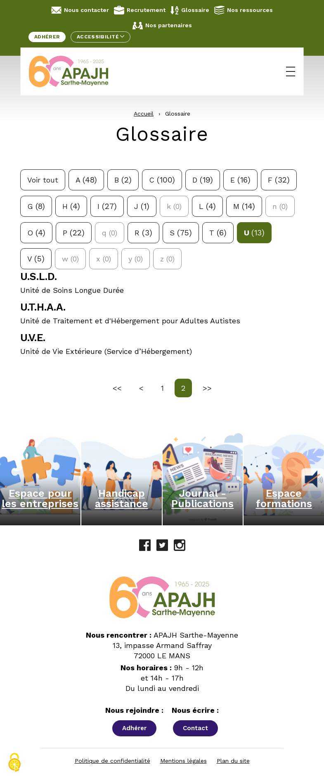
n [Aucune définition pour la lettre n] (280, 206)
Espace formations (284, 498)
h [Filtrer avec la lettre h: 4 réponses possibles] (71, 206)
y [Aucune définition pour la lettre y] (135, 258)
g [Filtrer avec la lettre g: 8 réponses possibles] (36, 206)
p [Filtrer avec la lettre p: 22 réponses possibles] (74, 232)
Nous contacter (80, 10)
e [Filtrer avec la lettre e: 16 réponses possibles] (240, 180)
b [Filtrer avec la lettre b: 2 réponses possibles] (123, 180)
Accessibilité (100, 37)
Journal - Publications (202, 498)
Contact (195, 728)
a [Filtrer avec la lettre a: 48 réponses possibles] (86, 180)
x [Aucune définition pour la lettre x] (103, 258)
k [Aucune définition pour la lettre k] (174, 206)
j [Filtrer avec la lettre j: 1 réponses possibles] (141, 206)
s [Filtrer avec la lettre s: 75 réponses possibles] (181, 232)
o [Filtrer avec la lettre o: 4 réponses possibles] (36, 232)
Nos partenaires (162, 25)
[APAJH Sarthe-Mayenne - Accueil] (74, 71)
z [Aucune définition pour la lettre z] (167, 258)
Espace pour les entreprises (40, 498)
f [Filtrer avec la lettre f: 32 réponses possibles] (279, 180)
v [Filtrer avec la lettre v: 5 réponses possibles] (36, 258)
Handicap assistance (121, 498)
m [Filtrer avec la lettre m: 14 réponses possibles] (244, 206)
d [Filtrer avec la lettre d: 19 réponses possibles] (202, 180)
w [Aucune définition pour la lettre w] (70, 258)
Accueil (144, 113)
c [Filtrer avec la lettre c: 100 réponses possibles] (162, 180)
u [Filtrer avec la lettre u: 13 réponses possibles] (254, 232)
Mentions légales (183, 760)
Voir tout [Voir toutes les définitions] (42, 180)
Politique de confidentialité (112, 760)
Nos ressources (243, 10)
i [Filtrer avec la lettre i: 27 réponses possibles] (107, 206)
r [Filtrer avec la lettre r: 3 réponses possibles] (143, 232)
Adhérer (47, 37)
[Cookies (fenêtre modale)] (14, 762)
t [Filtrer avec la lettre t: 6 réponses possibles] (218, 232)
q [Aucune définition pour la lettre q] (109, 232)
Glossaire (189, 10)
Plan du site (233, 760)
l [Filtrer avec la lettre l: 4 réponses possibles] (207, 206)
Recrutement (140, 10)
